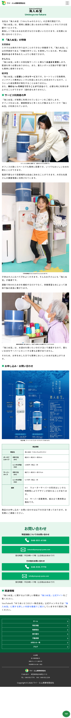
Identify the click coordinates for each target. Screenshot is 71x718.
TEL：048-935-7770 (27, 709)
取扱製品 (35, 637)
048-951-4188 (39, 540)
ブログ (35, 667)
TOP (66, 714)
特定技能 (35, 630)
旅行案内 (35, 645)
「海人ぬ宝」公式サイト (51, 595)
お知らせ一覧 (35, 660)
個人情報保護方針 (35, 684)
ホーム (35, 622)
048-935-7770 (39, 567)
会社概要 (35, 679)
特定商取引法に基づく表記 (35, 694)
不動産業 (35, 652)
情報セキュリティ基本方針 (35, 689)
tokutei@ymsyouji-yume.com (39, 549)
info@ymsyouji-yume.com (39, 576)
